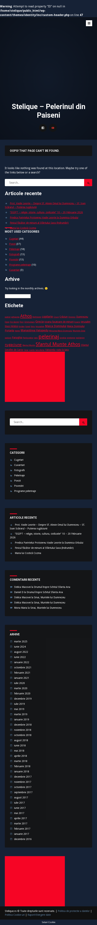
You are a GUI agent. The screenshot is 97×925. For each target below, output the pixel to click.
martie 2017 (20, 823)
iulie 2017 (19, 802)
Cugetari (13, 238)
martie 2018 (20, 761)
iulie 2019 (19, 703)
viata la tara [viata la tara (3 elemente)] (62, 349)
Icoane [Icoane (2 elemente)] (77, 322)
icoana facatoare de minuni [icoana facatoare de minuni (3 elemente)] (59, 321)
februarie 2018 (22, 766)
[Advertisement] (48, 71)
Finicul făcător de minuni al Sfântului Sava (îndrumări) (39, 222)
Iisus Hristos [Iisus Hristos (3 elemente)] (11, 326)
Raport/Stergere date (39, 914)
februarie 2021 (22, 672)
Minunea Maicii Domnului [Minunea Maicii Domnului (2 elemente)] (60, 331)
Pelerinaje (14, 249)
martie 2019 (20, 714)
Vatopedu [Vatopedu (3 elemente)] (50, 349)
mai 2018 (19, 750)
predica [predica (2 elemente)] (63, 338)
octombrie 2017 (22, 787)
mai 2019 (19, 709)
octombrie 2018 (22, 735)
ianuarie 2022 (21, 662)
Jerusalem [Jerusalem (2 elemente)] (40, 326)
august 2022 (21, 651)
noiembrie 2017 (22, 781)
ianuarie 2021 (21, 677)
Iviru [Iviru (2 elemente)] (33, 326)
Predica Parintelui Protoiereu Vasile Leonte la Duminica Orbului (44, 217)
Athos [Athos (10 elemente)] (26, 316)
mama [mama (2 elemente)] (17, 331)
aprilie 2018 (20, 755)
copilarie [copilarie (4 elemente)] (47, 316)
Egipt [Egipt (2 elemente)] (7, 322)
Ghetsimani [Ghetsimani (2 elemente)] (29, 322)
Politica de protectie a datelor (74, 911)
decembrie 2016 (23, 839)
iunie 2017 (20, 807)
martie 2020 (20, 688)
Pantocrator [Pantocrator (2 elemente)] (28, 338)
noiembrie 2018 (22, 729)
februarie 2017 (22, 828)
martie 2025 (20, 641)
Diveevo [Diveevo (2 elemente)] (72, 317)
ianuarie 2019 (21, 719)
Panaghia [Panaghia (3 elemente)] (17, 337)
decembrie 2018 (23, 724)
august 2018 (21, 740)
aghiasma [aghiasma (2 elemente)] (15, 317)
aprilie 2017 (20, 818)
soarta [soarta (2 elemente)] (32, 350)
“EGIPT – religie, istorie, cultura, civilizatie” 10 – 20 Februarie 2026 (46, 212)
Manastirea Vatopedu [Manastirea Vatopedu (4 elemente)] (34, 330)
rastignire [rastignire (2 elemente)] (80, 338)
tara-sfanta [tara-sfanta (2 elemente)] (39, 350)
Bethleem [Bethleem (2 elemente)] (37, 317)
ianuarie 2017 (21, 833)
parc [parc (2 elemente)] (36, 338)
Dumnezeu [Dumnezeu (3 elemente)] (82, 316)
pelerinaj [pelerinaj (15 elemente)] (49, 337)
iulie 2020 (19, 683)
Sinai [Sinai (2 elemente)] (26, 350)
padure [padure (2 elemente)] (8, 338)
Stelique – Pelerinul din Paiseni (31, 28)
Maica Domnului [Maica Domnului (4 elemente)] (55, 326)
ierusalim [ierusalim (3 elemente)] (85, 321)
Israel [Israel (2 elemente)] (27, 326)
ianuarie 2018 (21, 771)
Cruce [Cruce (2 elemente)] (56, 317)
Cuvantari (14, 269)
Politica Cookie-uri (15, 914)
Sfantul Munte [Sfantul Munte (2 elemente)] (28, 345)
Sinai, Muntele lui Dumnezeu (49, 597)
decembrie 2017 (23, 776)
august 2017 (21, 797)
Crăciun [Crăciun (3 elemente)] (63, 316)
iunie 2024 (20, 646)
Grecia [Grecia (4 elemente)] (39, 321)
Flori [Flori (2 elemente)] (22, 322)
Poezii (12, 243)
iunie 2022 (20, 657)
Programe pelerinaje (20, 264)
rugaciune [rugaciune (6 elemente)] (13, 345)
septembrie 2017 (23, 792)
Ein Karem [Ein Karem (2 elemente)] (14, 322)
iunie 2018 (20, 745)
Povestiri (14, 259)
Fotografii (14, 254)
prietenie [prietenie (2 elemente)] (71, 338)
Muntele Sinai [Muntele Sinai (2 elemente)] (79, 331)
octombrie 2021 (22, 667)
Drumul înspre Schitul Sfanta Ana (52, 587)
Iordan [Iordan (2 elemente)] (22, 326)
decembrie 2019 (23, 698)
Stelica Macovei (22, 587)
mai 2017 (19, 813)
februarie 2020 (22, 693)
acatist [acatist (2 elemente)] (8, 317)
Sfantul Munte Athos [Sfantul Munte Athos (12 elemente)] (58, 344)
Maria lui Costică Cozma (23, 227)
